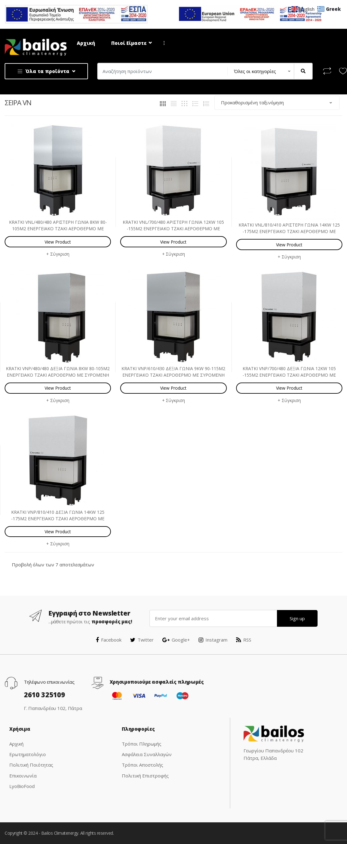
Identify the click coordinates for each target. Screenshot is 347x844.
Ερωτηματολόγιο (27, 754)
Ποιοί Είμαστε (129, 43)
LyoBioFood (22, 786)
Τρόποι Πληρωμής (141, 744)
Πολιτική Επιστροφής (145, 776)
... (162, 43)
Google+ (176, 640)
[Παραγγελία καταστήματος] (277, 103)
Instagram (213, 640)
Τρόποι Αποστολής (142, 765)
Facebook (108, 640)
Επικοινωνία (23, 776)
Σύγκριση (59, 254)
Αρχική (86, 43)
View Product (58, 242)
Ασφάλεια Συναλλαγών (147, 754)
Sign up (297, 618)
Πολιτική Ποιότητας (31, 765)
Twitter (142, 640)
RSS (243, 640)
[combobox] (160, 71)
